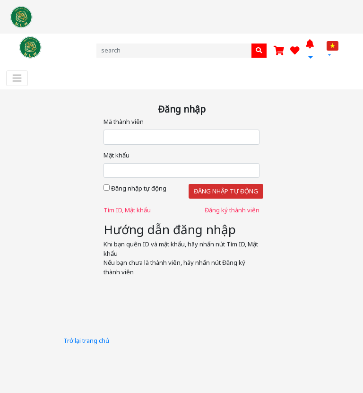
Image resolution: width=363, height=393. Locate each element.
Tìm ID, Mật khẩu (127, 210)
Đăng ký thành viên (232, 210)
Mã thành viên (124, 121)
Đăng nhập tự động (135, 188)
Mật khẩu (117, 155)
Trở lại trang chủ (86, 340)
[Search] (181, 50)
